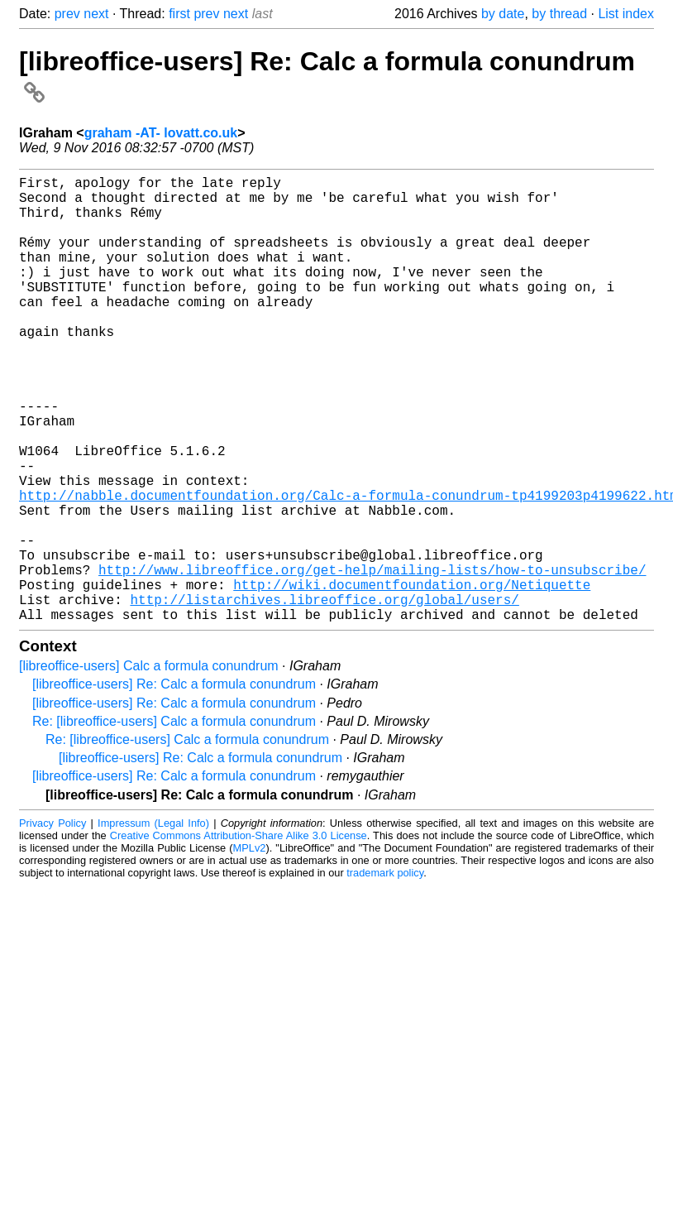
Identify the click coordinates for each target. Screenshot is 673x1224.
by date (502, 14)
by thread (559, 14)
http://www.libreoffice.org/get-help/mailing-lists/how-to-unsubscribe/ (372, 659)
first (179, 14)
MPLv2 (249, 947)
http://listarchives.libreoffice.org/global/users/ (324, 695)
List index (626, 14)
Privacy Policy (52, 922)
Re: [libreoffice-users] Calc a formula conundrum (174, 821)
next (96, 14)
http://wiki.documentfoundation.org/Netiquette (411, 677)
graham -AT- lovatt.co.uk (161, 133)
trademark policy (384, 972)
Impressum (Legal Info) (153, 922)
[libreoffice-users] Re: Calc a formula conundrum (174, 783)
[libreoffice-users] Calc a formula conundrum (149, 765)
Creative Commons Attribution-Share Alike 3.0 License (238, 935)
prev (67, 14)
